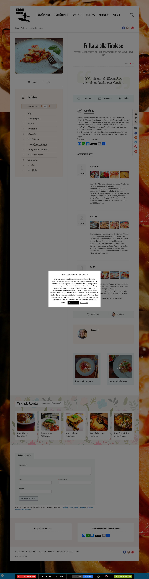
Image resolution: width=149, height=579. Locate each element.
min (80, 576)
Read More (84, 303)
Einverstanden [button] (73, 303)
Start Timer (88, 576)
